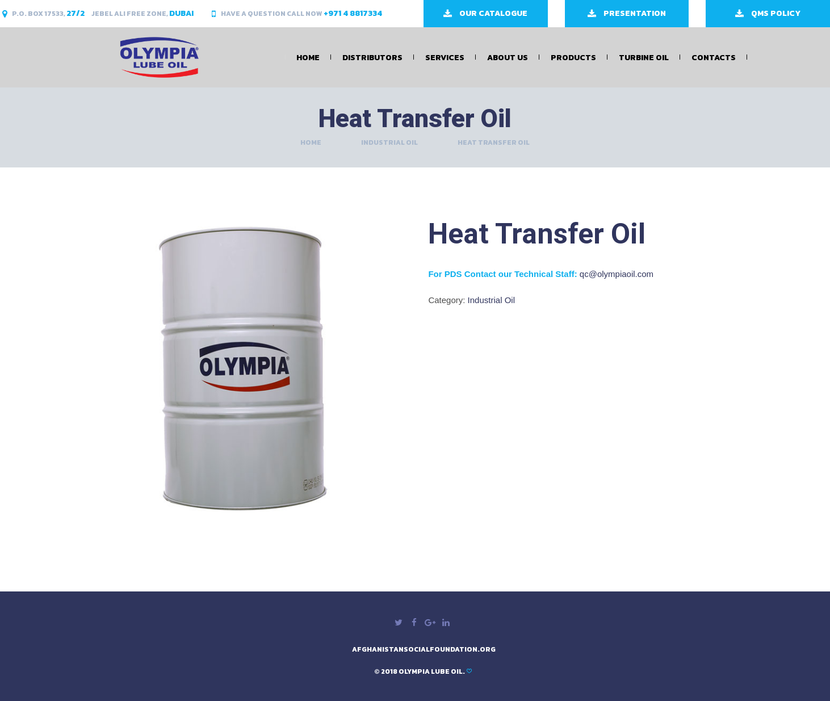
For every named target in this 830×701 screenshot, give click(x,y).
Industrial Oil (389, 142)
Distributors (372, 58)
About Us (507, 58)
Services (444, 58)
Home (308, 58)
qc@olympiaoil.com (616, 274)
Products (573, 58)
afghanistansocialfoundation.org (424, 649)
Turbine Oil (644, 58)
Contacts (713, 58)
